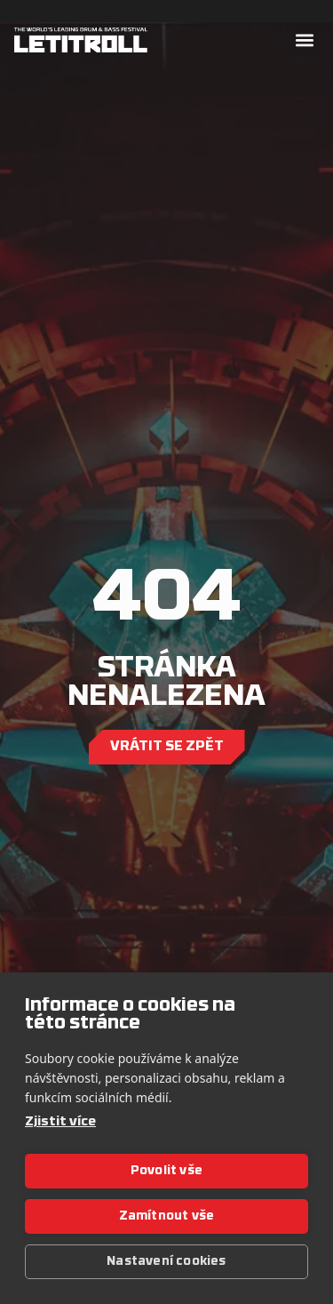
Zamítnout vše (167, 1216)
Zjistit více (60, 1122)
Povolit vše (166, 1171)
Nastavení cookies (166, 1262)
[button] (304, 40)
